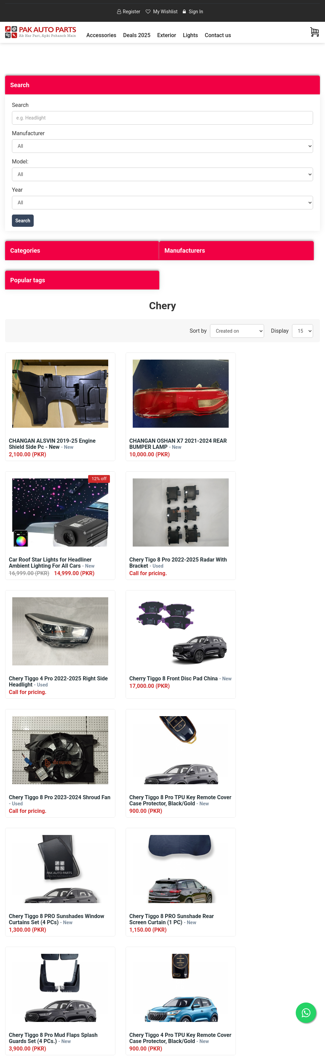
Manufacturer (28, 133)
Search (20, 105)
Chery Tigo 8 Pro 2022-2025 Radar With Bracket (51, 563)
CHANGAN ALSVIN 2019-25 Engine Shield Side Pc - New (52, 444)
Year (17, 190)
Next (175, 960)
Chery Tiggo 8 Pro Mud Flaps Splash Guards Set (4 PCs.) (161, 801)
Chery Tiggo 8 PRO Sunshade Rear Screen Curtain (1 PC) (51, 801)
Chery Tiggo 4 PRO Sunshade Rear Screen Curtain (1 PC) (159, 920)
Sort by (198, 331)
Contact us (218, 35)
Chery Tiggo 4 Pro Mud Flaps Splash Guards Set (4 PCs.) (270, 920)
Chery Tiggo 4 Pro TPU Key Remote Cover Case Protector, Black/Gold (270, 801)
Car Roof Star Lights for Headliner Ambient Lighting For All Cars (268, 444)
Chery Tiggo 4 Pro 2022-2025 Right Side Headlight (160, 563)
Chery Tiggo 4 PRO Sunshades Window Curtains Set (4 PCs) (51, 920)
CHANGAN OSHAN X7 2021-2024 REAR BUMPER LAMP (158, 444)
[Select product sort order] (237, 331)
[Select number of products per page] (302, 331)
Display (280, 331)
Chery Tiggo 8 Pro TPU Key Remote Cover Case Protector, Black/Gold (161, 682)
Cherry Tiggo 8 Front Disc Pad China (270, 563)
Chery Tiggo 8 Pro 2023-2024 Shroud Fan (45, 682)
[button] (101, 35)
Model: (20, 161)
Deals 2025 (136, 35)
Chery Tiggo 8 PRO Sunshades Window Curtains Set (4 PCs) (268, 682)
